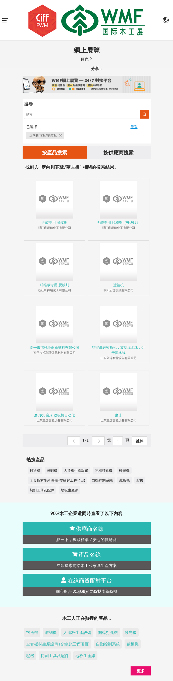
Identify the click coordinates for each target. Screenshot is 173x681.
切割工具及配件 (42, 490)
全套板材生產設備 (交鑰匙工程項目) (57, 480)
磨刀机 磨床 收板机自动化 (54, 415)
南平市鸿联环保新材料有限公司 (54, 347)
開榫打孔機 (103, 470)
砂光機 (124, 470)
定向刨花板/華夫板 (45, 135)
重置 (134, 127)
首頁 (85, 58)
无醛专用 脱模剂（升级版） (118, 222)
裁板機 (124, 480)
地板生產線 (69, 490)
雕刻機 (52, 470)
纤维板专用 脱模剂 (54, 285)
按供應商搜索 (118, 152)
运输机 (118, 285)
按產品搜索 (54, 152)
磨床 (118, 415)
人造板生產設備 (76, 470)
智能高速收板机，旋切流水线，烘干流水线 (118, 350)
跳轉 (140, 441)
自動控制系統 (102, 480)
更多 (141, 670)
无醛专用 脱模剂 (54, 222)
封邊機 (35, 470)
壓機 (139, 480)
